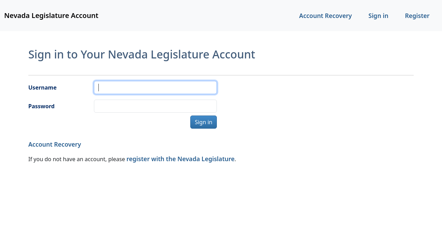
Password (41, 106)
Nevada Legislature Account (51, 15)
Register (417, 15)
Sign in (378, 15)
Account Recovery (325, 15)
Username (42, 87)
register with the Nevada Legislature (180, 159)
